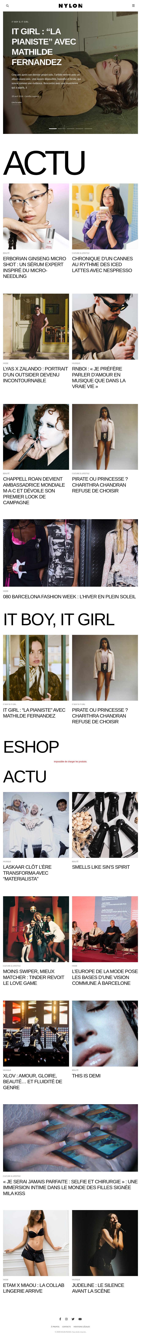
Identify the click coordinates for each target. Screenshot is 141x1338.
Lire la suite (17, 102)
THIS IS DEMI (86, 1075)
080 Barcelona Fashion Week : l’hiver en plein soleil (69, 596)
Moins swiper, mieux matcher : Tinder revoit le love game (33, 977)
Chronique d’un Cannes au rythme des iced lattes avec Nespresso (102, 264)
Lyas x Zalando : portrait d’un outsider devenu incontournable (35, 374)
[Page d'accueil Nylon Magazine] (70, 6)
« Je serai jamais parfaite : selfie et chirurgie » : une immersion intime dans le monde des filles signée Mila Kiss (70, 1187)
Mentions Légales (82, 1327)
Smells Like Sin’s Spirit (101, 867)
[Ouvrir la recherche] (7, 6)
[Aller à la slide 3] (70, 128)
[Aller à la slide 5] (88, 128)
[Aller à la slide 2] (62, 128)
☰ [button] (133, 6)
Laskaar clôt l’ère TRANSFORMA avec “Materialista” (27, 873)
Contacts (66, 1327)
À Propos (55, 1327)
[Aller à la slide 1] (53, 128)
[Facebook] (60, 1319)
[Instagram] (66, 1319)
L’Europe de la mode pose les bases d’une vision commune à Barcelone (105, 977)
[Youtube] (80, 1319)
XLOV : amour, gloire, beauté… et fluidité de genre (32, 1081)
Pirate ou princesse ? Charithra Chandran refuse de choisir (100, 484)
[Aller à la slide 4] (79, 128)
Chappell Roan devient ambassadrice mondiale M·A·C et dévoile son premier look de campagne (34, 490)
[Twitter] (73, 1319)
